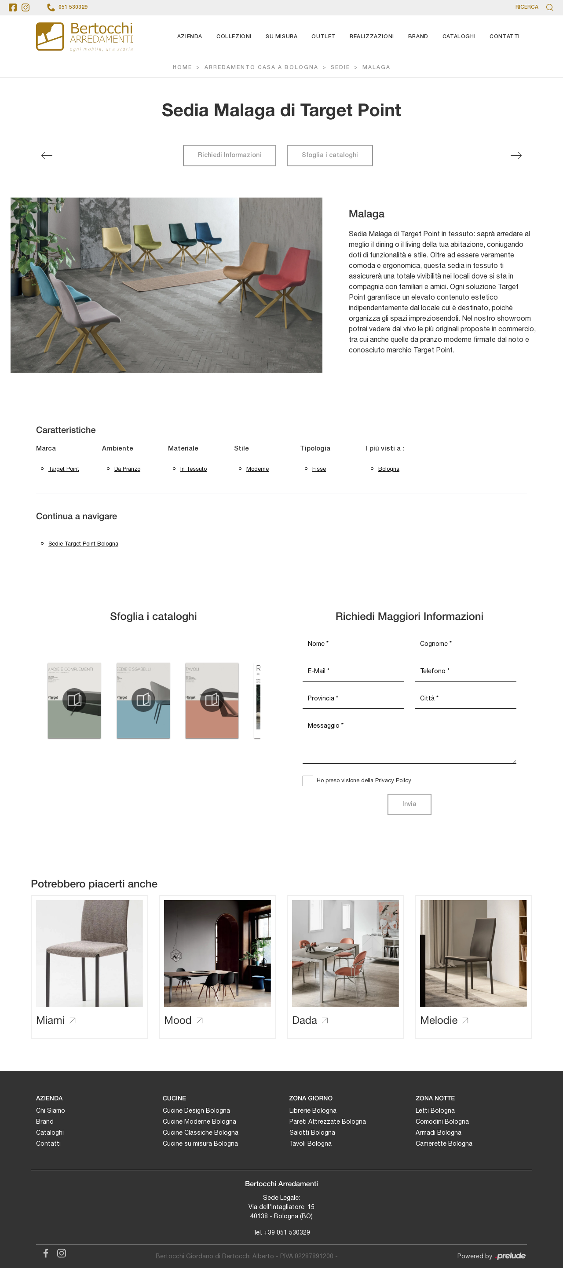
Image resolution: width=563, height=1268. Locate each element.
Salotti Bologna (312, 1132)
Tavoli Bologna (310, 1143)
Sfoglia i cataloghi (330, 155)
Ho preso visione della (364, 780)
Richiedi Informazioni (229, 155)
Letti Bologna (435, 1110)
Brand (418, 36)
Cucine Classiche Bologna (200, 1132)
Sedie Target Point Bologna (83, 543)
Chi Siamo (50, 1110)
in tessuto (193, 468)
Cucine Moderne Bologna (199, 1121)
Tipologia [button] (315, 449)
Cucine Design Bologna (196, 1110)
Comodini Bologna (442, 1121)
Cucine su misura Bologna (200, 1143)
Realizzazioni (372, 36)
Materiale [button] (183, 449)
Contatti (505, 36)
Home (182, 67)
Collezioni (234, 36)
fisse (319, 468)
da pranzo (127, 468)
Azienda (189, 36)
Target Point (63, 468)
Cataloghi (458, 36)
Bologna (388, 468)
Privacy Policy (393, 780)
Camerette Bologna (444, 1143)
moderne (257, 468)
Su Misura (281, 36)
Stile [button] (241, 449)
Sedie (340, 67)
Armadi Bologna (438, 1132)
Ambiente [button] (117, 449)
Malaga (376, 67)
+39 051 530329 (287, 1232)
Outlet (323, 36)
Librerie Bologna (312, 1110)
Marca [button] (46, 449)
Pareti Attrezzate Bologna (327, 1121)
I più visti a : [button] (385, 449)
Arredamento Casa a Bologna (261, 67)
